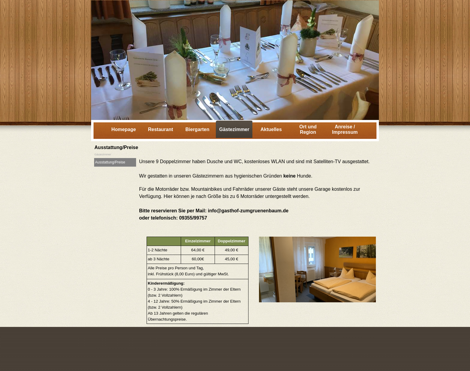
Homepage (124, 129)
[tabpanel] (257, 196)
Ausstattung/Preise (110, 162)
